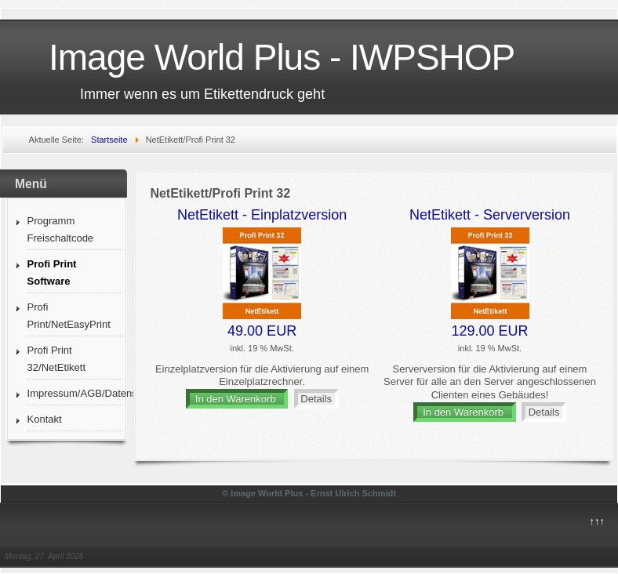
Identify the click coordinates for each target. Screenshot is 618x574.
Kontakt (44, 419)
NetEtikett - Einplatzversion (262, 215)
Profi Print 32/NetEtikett (56, 358)
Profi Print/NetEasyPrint (69, 315)
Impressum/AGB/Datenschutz (74, 393)
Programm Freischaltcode (60, 229)
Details (316, 399)
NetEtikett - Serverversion (489, 215)
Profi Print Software (52, 272)
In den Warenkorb (237, 399)
